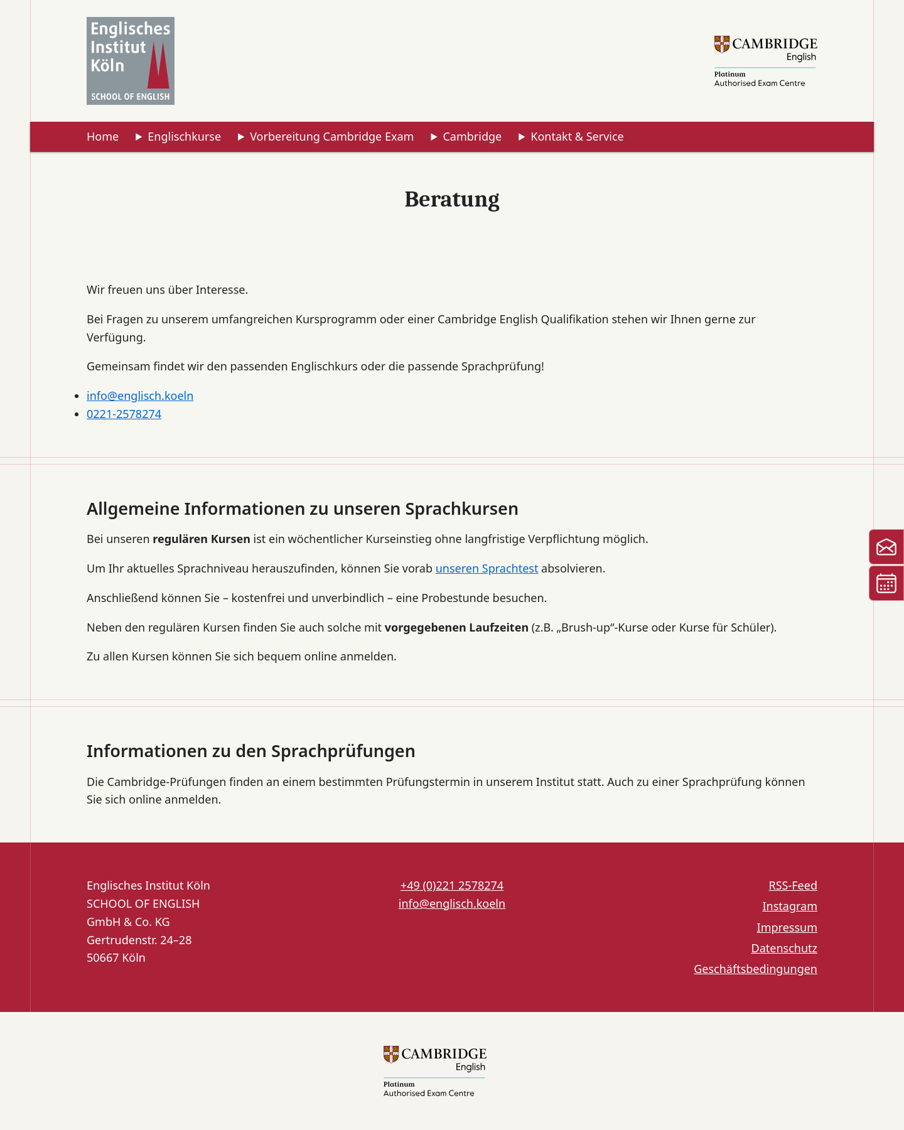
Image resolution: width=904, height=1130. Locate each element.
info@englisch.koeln (140, 395)
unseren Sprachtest (487, 568)
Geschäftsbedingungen (755, 968)
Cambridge (472, 136)
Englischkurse (184, 136)
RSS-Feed (793, 885)
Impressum (787, 927)
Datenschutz (784, 947)
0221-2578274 (124, 413)
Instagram (789, 905)
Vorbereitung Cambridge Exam (332, 136)
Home (103, 136)
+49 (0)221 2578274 (452, 885)
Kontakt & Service (576, 136)
